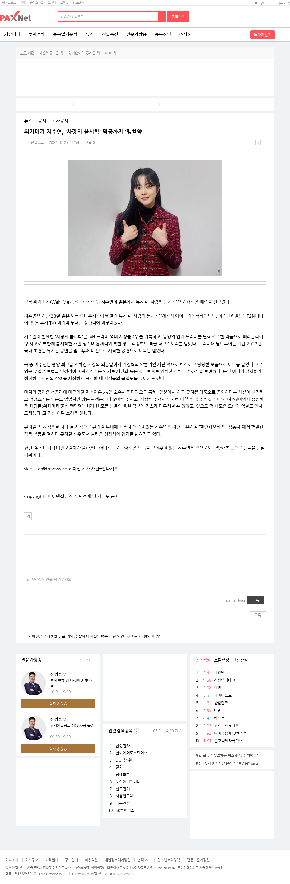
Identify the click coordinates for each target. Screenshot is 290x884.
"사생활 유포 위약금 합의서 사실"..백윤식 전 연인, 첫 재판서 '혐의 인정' (102, 636)
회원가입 (283, 3)
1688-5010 (26, 874)
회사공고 (31, 860)
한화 (119, 767)
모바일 (64, 2)
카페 (23, 2)
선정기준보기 (136, 731)
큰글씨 (263, 142)
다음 (94, 660)
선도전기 (123, 789)
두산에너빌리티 (128, 781)
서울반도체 (124, 796)
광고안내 (71, 860)
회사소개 (11, 860)
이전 (81, 660)
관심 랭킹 (240, 660)
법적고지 (143, 860)
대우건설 (123, 803)
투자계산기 (263, 35)
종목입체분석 (65, 34)
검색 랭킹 (202, 660)
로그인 (259, 3)
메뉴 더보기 (262, 132)
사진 (32, 600)
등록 (255, 600)
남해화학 (123, 774)
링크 (43, 600)
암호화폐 (78, 2)
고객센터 (51, 860)
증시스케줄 (36, 2)
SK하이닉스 (125, 810)
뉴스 (90, 34)
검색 (162, 16)
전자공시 (60, 121)
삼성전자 (123, 745)
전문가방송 (136, 34)
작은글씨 (258, 142)
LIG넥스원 (124, 760)
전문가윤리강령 (198, 860)
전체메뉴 (283, 34)
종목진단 (163, 34)
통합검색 (178, 16)
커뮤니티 (12, 34)
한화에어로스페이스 (131, 753)
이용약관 (91, 860)
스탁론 (185, 34)
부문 (23, 53)
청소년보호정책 (168, 860)
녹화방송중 (58, 703)
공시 (42, 121)
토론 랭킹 (221, 660)
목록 (257, 615)
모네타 (52, 2)
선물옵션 (110, 34)
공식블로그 (9, 2)
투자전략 (37, 34)
